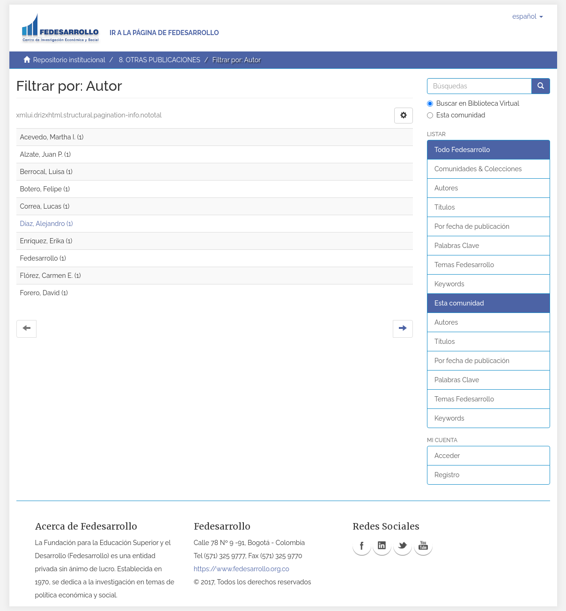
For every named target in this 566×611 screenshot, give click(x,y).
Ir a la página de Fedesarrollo (164, 32)
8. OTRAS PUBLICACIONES (159, 60)
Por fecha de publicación (471, 226)
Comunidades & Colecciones (478, 169)
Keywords (449, 284)
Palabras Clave (456, 245)
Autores (446, 188)
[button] (527, 16)
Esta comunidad (456, 115)
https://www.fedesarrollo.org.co (241, 569)
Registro (446, 475)
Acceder (447, 455)
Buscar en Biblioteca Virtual (473, 103)
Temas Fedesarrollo (464, 265)
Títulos (444, 207)
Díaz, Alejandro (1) (46, 223)
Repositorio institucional (69, 60)
